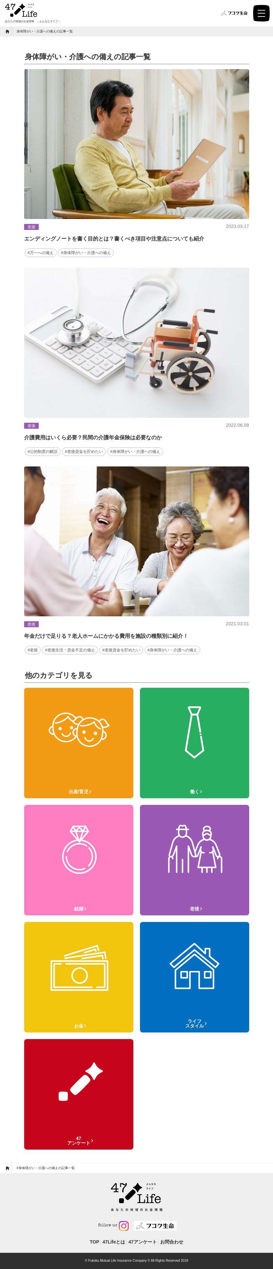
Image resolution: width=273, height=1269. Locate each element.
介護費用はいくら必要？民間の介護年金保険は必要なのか (93, 437)
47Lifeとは (114, 1242)
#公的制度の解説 (43, 451)
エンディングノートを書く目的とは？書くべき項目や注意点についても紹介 (114, 238)
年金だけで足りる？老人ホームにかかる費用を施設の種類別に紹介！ (106, 636)
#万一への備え (41, 252)
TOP (94, 1242)
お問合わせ (171, 1242)
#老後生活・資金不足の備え (70, 650)
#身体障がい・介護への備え (86, 252)
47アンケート (142, 1242)
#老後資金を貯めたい (84, 451)
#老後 (33, 650)
